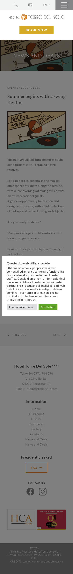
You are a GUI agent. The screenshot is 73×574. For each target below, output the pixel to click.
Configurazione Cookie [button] (21, 307)
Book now (36, 30)
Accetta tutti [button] (48, 307)
